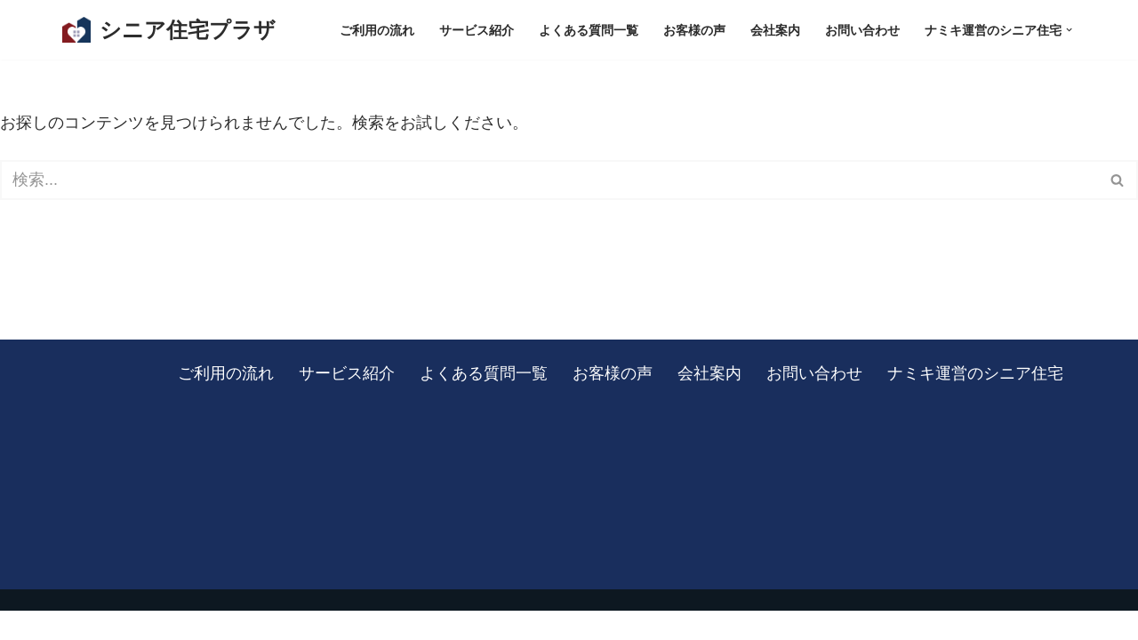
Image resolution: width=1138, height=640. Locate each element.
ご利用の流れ (377, 30)
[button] (1069, 30)
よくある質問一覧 (588, 30)
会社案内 (775, 30)
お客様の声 (694, 30)
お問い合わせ (862, 30)
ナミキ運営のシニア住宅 (975, 401)
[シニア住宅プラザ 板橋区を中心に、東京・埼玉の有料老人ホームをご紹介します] (169, 30)
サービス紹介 (476, 30)
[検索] (549, 181)
